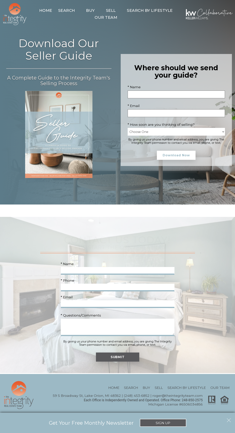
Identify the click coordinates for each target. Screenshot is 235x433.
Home (45, 10)
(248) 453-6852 (137, 396)
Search (131, 388)
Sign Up (163, 423)
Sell (159, 388)
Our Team (220, 388)
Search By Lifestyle (186, 388)
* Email (134, 106)
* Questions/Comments (81, 315)
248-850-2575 (192, 400)
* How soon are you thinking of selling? (161, 124)
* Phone (67, 280)
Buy (146, 388)
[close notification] (229, 419)
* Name (134, 87)
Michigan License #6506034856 (175, 404)
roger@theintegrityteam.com (177, 396)
